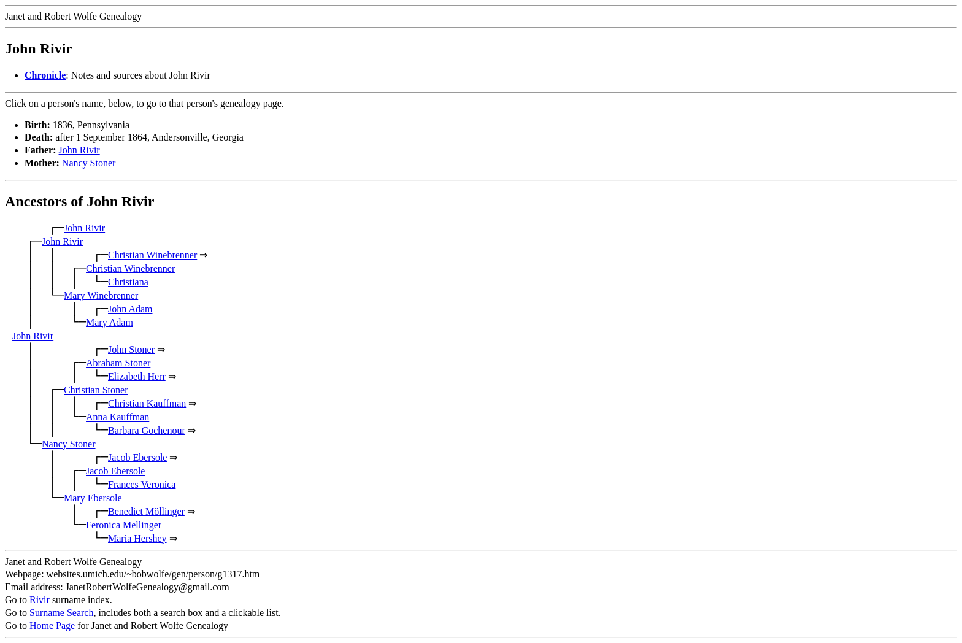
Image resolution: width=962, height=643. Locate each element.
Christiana (128, 282)
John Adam (130, 309)
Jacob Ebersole (137, 457)
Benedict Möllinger (146, 511)
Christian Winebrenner (152, 255)
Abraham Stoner (118, 363)
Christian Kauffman (147, 403)
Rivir (39, 600)
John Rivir (79, 150)
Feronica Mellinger (123, 525)
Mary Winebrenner (101, 295)
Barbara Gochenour (146, 430)
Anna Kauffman (117, 417)
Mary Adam (109, 322)
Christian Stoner (96, 390)
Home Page (52, 625)
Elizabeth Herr (137, 376)
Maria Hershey (137, 538)
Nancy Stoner (89, 163)
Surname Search (61, 612)
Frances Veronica (141, 484)
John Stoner (131, 349)
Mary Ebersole (93, 498)
